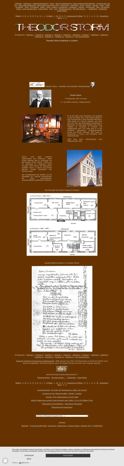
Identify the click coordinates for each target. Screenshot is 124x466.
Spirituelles (74, 5)
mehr (105, 459)
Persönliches (90, 7)
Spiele (42, 7)
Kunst (82, 5)
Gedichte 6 (76, 35)
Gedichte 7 (86, 35)
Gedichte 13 (69, 37)
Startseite (18, 3)
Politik (107, 5)
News (52, 3)
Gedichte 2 (39, 35)
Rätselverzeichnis (65, 9)
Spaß (26, 7)
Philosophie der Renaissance (62, 407)
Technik (88, 5)
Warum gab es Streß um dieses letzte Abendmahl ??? (62, 374)
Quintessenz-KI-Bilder (75, 16)
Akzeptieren (67, 459)
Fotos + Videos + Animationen (57, 7)
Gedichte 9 (104, 35)
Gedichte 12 (59, 37)
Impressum (27, 3)
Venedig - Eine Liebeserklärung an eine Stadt (62, 397)
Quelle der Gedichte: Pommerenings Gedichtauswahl (35, 361)
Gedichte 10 (39, 37)
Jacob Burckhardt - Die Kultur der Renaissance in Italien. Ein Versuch (62, 390)
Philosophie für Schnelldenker (52, 404)
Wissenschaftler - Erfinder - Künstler (69, 393)
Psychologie (34, 7)
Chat (51, 9)
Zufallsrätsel (93, 9)
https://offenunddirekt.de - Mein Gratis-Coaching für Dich (38, 5)
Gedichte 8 (95, 35)
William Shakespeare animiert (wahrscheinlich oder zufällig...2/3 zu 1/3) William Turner (62, 400)
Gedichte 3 (49, 35)
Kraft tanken (64, 5)
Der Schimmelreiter (82, 37)
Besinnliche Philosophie (73, 404)
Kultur (102, 5)
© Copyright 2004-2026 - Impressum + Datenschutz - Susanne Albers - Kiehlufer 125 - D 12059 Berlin (66, 426)
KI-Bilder (49, 16)
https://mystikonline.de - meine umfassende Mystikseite (75, 3)
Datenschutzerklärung (41, 3)
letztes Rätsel (62, 11)
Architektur (19, 7)
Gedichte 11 (49, 37)
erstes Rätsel (43, 9)
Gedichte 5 (67, 35)
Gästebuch (73, 7)
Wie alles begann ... (80, 9)
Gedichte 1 (30, 35)
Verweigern (28, 459)
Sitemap (81, 7)
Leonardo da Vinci (48, 393)
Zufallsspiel (103, 9)
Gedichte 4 (58, 35)
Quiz (55, 9)
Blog (98, 7)
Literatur (95, 5)
